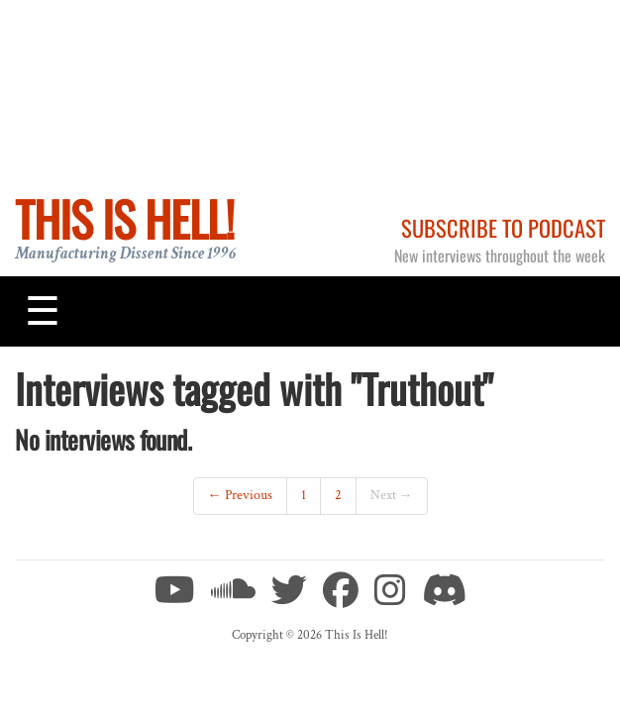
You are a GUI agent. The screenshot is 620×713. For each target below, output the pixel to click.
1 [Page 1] (303, 495)
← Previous (240, 495)
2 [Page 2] (338, 495)
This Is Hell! (124, 218)
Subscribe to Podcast (503, 227)
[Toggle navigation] (42, 311)
